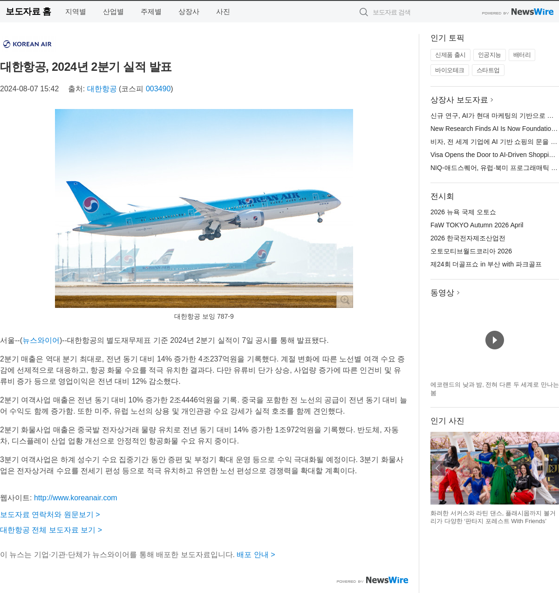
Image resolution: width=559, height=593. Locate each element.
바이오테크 (449, 70)
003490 (158, 89)
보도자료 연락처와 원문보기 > (50, 514)
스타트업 (488, 70)
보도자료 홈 (28, 11)
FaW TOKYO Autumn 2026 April (476, 225)
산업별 (113, 11)
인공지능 (489, 54)
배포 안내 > (256, 555)
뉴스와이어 (41, 340)
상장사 (188, 11)
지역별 (75, 11)
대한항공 (102, 89)
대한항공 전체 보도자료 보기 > (51, 530)
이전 (437, 468)
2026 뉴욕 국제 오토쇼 (463, 212)
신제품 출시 (450, 54)
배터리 (522, 54)
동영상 (442, 292)
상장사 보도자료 (459, 99)
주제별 (151, 11)
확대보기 (344, 299)
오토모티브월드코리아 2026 (471, 251)
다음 (551, 468)
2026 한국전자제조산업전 (467, 238)
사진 (223, 11)
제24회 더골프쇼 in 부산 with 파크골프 (486, 264)
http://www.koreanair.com (75, 498)
